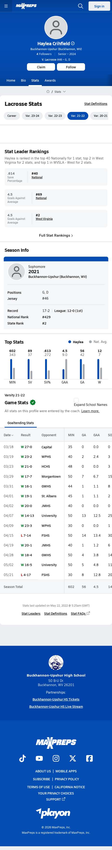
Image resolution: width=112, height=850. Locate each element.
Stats (35, 80)
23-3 (28, 525)
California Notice (70, 787)
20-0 (28, 505)
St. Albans (49, 496)
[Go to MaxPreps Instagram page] (56, 759)
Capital (47, 446)
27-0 (28, 446)
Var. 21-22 (78, 116)
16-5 (28, 565)
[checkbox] (76, 400)
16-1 (28, 486)
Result (25, 435)
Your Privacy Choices (56, 793)
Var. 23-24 (32, 116)
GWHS (46, 486)
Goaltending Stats (20, 422)
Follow (71, 67)
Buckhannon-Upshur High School (56, 666)
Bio (23, 80)
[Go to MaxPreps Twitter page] (72, 759)
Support (56, 799)
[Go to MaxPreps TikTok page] (22, 759)
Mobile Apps (66, 771)
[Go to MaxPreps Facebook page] (89, 759)
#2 (44, 323)
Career (11, 116)
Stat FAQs (80, 613)
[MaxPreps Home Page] (48, 91)
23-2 (28, 456)
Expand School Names (90, 402)
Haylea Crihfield (55, 43)
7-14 (27, 535)
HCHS (46, 466)
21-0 (28, 466)
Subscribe (41, 779)
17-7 (28, 476)
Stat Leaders (31, 613)
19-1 (28, 496)
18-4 (28, 555)
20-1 (28, 545)
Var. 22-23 (55, 116)
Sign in (99, 6)
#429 (46, 316)
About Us (43, 771)
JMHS (46, 505)
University (49, 515)
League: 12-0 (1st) (68, 310)
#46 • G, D (56, 59)
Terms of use (38, 787)
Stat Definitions (95, 103)
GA (84, 435)
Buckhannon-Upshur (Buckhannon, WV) (56, 49)
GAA (96, 435)
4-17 (27, 574)
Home (11, 80)
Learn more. (90, 411)
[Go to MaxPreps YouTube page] (39, 759)
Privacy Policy (67, 779)
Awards (50, 80)
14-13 (29, 515)
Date (8, 435)
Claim (41, 67)
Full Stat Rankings (56, 235)
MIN (71, 435)
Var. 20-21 (100, 116)
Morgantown (51, 476)
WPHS (46, 456)
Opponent (49, 435)
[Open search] (81, 6)
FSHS (45, 535)
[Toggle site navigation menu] (6, 6)
